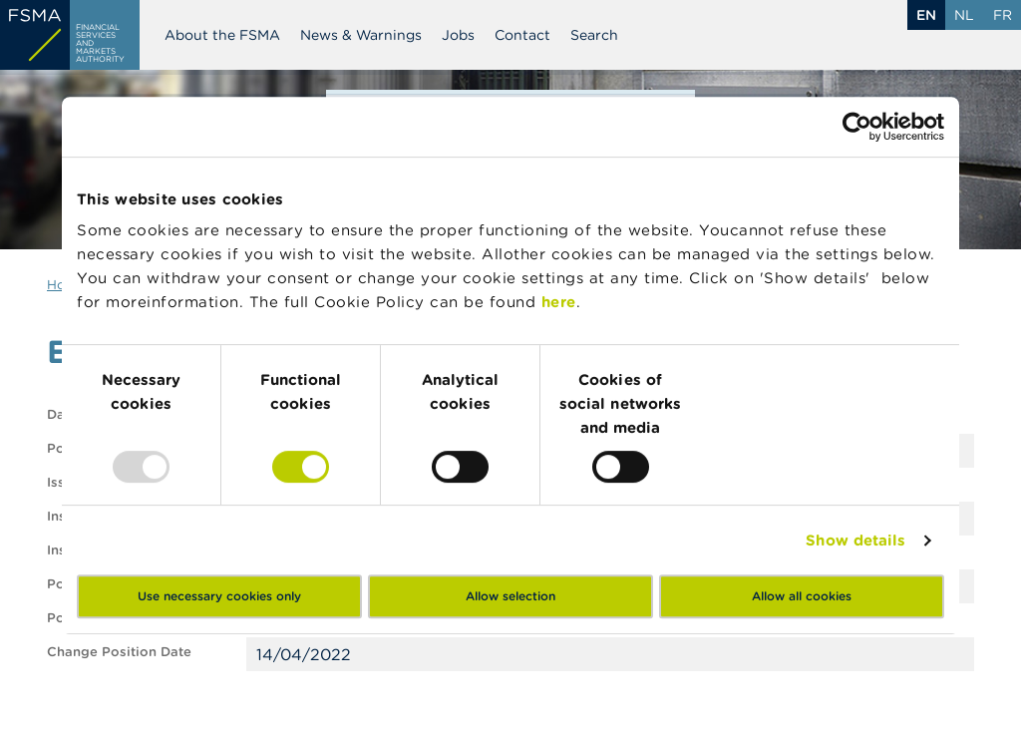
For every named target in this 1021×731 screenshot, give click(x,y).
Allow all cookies (801, 595)
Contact (522, 35)
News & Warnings (361, 35)
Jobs (458, 35)
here (558, 301)
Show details (855, 540)
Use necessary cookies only (219, 595)
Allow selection (510, 595)
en (926, 15)
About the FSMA (222, 35)
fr (1002, 15)
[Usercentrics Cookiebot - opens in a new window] (857, 127)
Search (594, 35)
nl (964, 15)
